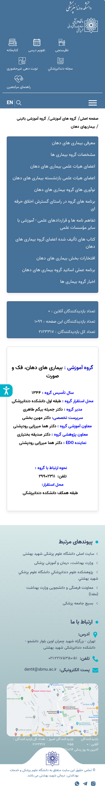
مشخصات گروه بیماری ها (73, 154)
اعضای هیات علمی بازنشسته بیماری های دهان (54, 178)
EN (10, 103)
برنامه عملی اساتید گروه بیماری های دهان (58, 270)
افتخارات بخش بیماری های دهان (65, 258)
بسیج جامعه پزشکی (80, 603)
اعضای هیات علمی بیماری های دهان (62, 166)
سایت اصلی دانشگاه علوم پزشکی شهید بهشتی (60, 554)
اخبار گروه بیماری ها (77, 281)
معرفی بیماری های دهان (73, 143)
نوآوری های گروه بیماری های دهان (64, 189)
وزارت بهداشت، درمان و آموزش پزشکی (66, 563)
